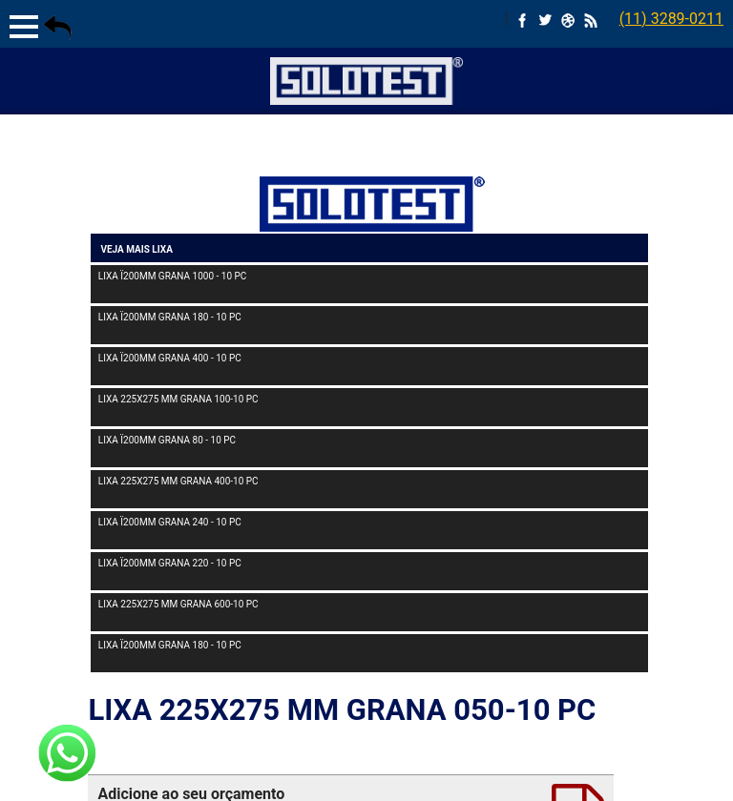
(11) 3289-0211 (671, 19)
